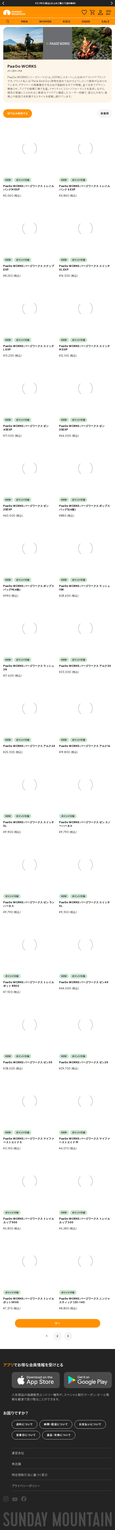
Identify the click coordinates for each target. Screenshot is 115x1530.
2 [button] (57, 1336)
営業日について (26, 1435)
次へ (57, 1323)
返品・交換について (59, 1435)
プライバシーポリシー (26, 1486)
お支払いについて (90, 1424)
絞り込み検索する (17, 113)
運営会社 (18, 1453)
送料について (24, 1424)
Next (112, 3)
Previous (3, 3)
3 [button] (68, 1336)
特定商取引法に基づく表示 (30, 1475)
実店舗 (16, 1464)
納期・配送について (56, 1424)
